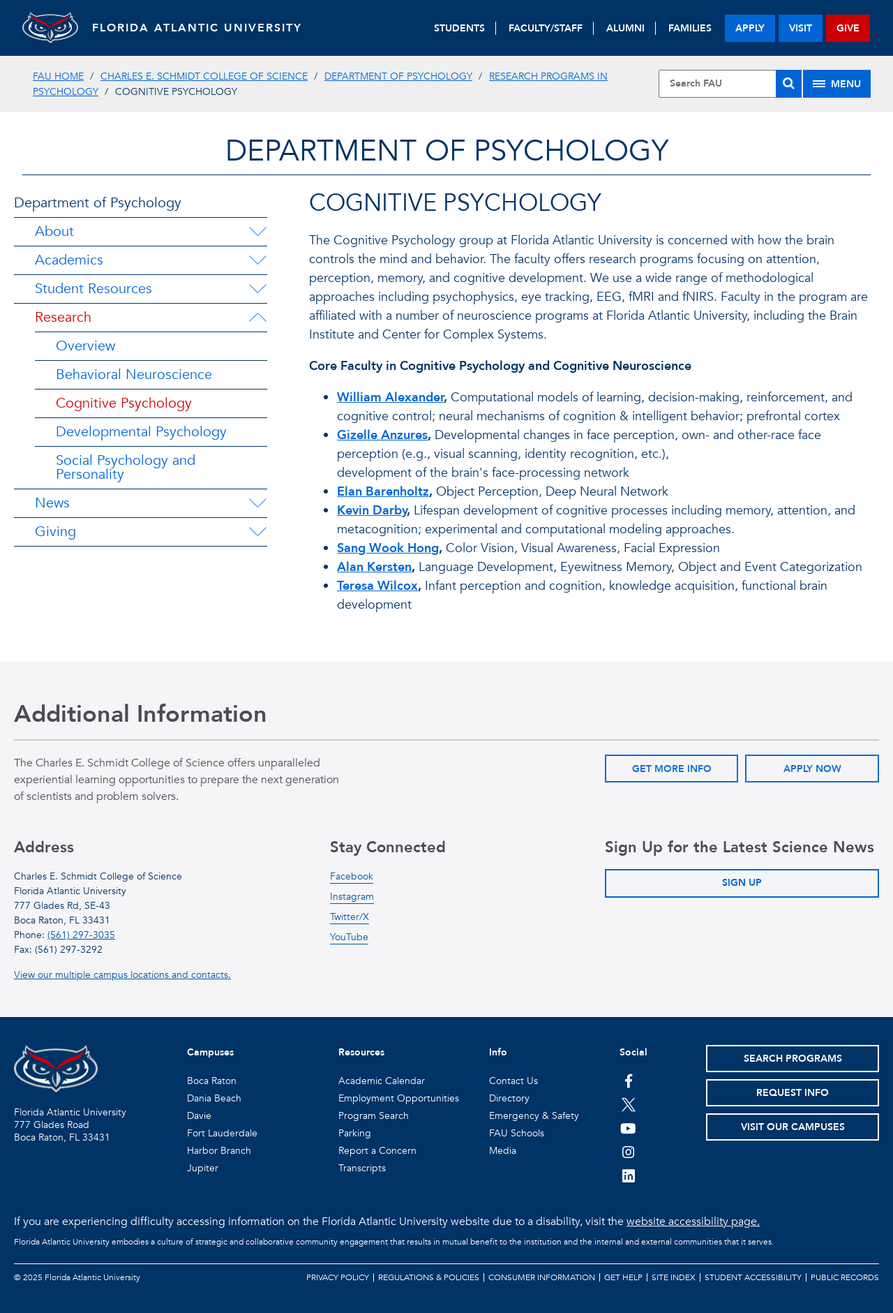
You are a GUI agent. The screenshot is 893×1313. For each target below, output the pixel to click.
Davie (199, 1115)
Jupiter (202, 1168)
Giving (55, 531)
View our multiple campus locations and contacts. (122, 974)
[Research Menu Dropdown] (257, 318)
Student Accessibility (753, 1277)
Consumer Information (541, 1277)
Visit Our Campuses (793, 1127)
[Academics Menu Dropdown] (257, 260)
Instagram (352, 896)
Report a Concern (377, 1150)
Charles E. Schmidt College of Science (204, 76)
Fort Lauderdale (222, 1133)
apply (750, 28)
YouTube (349, 937)
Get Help (623, 1277)
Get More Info (672, 769)
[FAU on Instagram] (628, 1152)
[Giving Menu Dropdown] (257, 532)
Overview (85, 345)
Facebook (351, 876)
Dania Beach (214, 1098)
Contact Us (513, 1081)
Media (502, 1150)
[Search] (789, 84)
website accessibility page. (693, 1221)
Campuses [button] (210, 1052)
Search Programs (793, 1058)
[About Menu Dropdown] (257, 232)
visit (800, 28)
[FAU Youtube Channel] (628, 1128)
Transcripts (362, 1168)
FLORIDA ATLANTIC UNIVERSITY (197, 28)
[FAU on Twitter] (628, 1104)
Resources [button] (361, 1052)
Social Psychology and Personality (125, 467)
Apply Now (812, 769)
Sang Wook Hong (388, 548)
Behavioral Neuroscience (134, 374)
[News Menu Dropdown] (257, 503)
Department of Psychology (398, 76)
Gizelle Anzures (382, 435)
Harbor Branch (219, 1150)
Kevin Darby (372, 510)
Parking (354, 1133)
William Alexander (390, 397)
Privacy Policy (337, 1277)
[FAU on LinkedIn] (628, 1175)
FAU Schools (516, 1133)
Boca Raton (212, 1081)
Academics (69, 260)
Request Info (792, 1092)
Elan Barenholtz (383, 491)
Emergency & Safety (534, 1115)
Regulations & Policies (428, 1277)
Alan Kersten (374, 567)
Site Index (674, 1277)
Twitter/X (349, 916)
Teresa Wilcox (377, 586)
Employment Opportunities (398, 1098)
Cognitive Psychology (124, 403)
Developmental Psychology (141, 431)
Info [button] (498, 1052)
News (52, 503)
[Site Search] (730, 84)
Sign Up (742, 882)
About (54, 231)
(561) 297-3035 (81, 935)
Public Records (845, 1277)
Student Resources (93, 288)
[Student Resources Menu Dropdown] (257, 289)
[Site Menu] (837, 84)
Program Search (373, 1115)
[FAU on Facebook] (628, 1081)
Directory (509, 1098)
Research (63, 317)
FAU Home (58, 76)
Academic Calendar (381, 1081)
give (848, 28)
